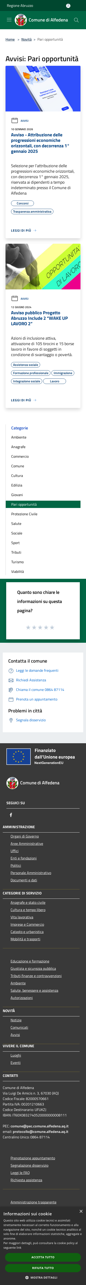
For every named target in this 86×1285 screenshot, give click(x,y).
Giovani (17, 494)
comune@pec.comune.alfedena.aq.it (40, 1126)
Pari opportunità (24, 504)
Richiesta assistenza (26, 1180)
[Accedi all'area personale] (68, 5)
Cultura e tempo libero (28, 909)
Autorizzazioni (22, 997)
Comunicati (19, 1027)
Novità (26, 39)
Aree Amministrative (27, 843)
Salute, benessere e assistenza (34, 990)
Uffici (15, 851)
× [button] (81, 1211)
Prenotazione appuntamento (33, 1158)
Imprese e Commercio (27, 924)
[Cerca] (76, 20)
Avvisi (19, 121)
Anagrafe (18, 446)
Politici (16, 865)
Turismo (17, 562)
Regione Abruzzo (20, 5)
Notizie (16, 1020)
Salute (16, 523)
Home (10, 39)
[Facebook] (11, 815)
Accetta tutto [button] (42, 1257)
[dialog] (43, 1246)
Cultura (17, 475)
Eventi (16, 1062)
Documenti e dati (24, 880)
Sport (15, 542)
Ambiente (18, 437)
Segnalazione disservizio (29, 1165)
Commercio (20, 456)
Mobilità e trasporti (25, 939)
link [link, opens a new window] (19, 1248)
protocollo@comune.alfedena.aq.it (40, 1131)
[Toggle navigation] (9, 19)
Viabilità (17, 571)
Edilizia (16, 485)
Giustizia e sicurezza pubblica (33, 968)
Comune (17, 466)
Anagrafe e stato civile (28, 902)
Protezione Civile (24, 514)
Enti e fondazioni (24, 858)
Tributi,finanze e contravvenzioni (36, 975)
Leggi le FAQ (20, 1172)
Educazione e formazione (30, 961)
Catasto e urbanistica (27, 931)
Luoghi (16, 1055)
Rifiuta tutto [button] (43, 1268)
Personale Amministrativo (31, 872)
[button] (43, 1277)
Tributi (16, 552)
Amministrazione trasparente (33, 1202)
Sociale (16, 533)
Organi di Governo (25, 836)
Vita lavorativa (22, 917)
